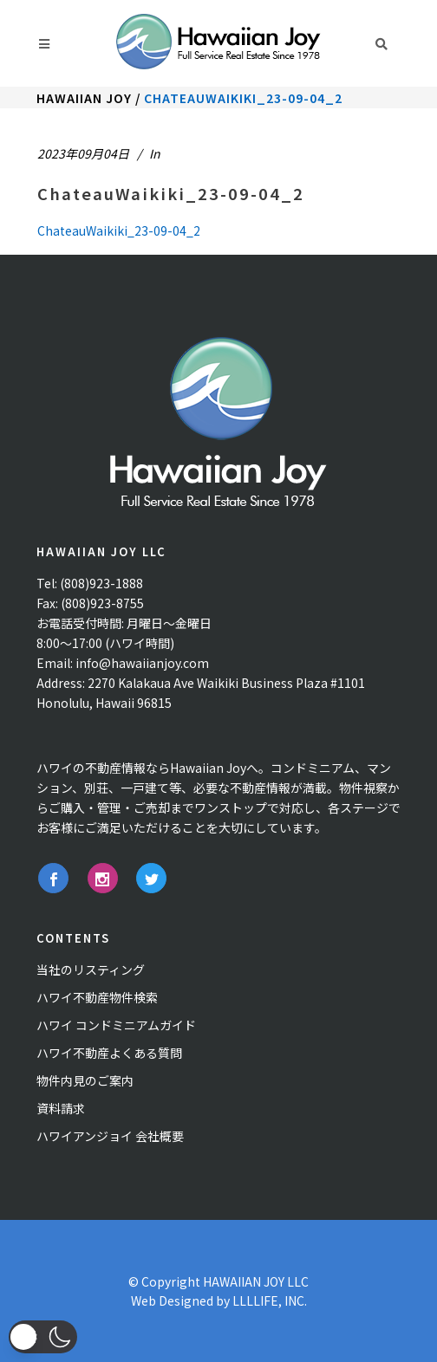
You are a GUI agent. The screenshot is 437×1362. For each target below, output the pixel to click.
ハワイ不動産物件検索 (97, 997)
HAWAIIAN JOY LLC (256, 1281)
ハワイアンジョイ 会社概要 (110, 1136)
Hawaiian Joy (84, 98)
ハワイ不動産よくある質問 (109, 1052)
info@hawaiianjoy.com (142, 662)
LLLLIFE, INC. (269, 1300)
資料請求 (60, 1108)
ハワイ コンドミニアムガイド (116, 1025)
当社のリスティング (90, 969)
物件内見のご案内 (85, 1080)
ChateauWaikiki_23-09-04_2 (170, 193)
